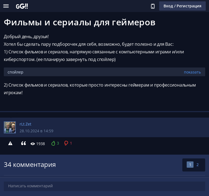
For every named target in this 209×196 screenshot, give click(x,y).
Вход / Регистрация (182, 5)
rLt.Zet (25, 124)
